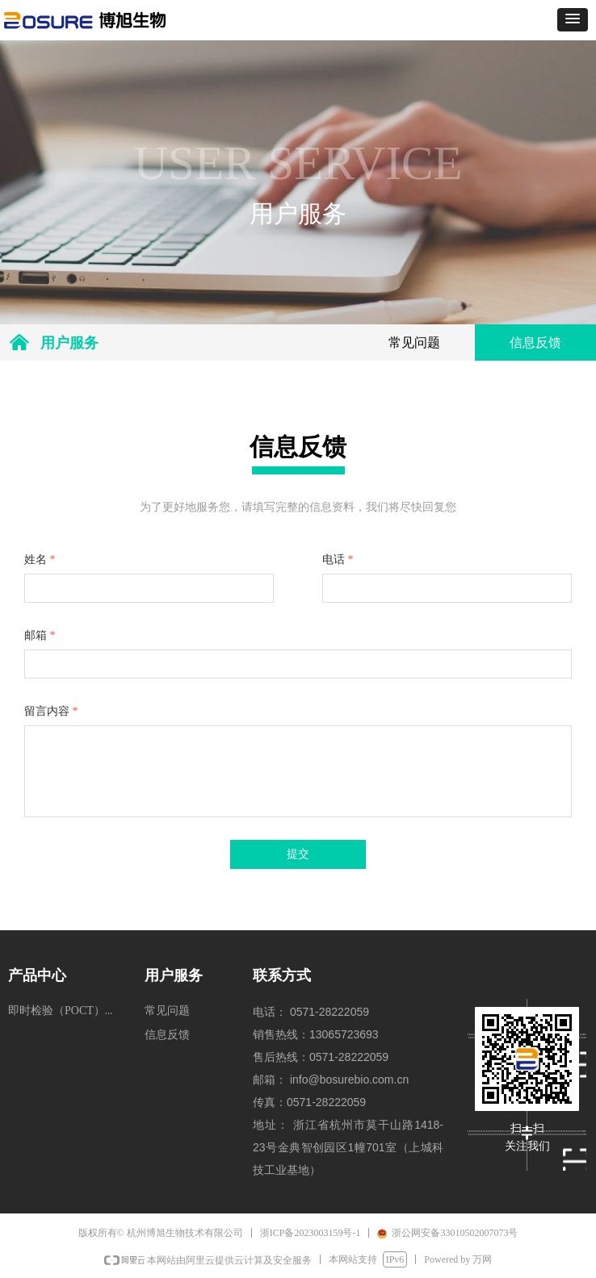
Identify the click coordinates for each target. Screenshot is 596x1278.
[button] (572, 19)
